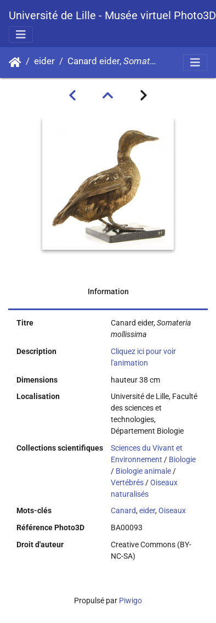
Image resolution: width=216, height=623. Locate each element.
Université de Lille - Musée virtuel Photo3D (112, 15)
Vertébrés (127, 482)
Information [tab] (108, 291)
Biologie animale (143, 471)
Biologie (182, 459)
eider (44, 61)
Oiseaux (172, 510)
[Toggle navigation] (21, 34)
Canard (123, 510)
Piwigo (130, 600)
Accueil (15, 62)
